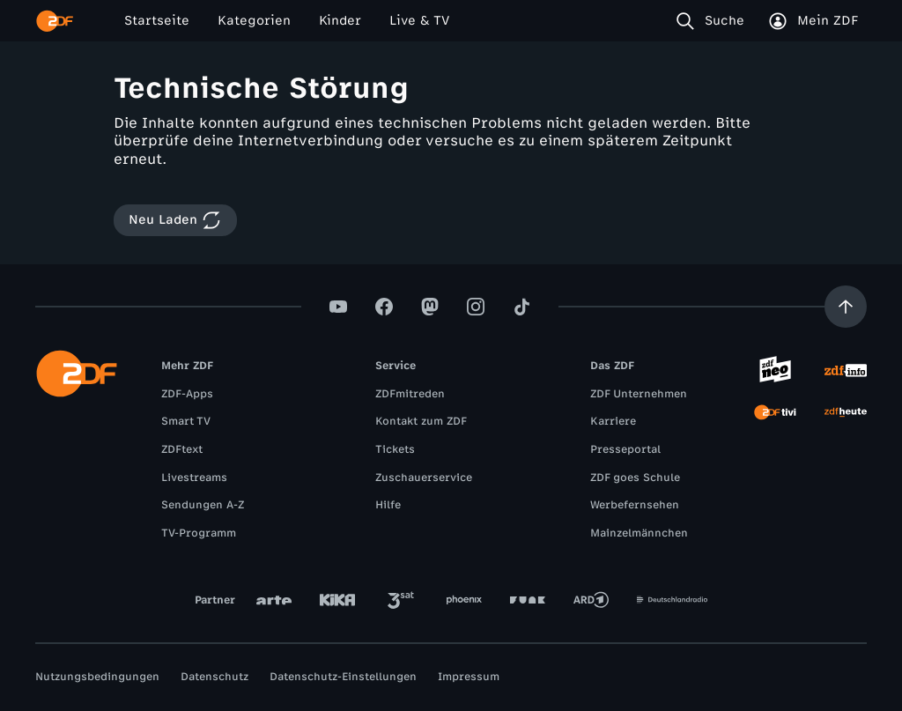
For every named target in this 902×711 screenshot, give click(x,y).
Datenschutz (214, 676)
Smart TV (186, 421)
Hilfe (388, 505)
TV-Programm (198, 533)
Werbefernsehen (634, 505)
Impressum (468, 676)
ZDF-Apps (187, 394)
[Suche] (714, 21)
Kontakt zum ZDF (421, 421)
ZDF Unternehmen (638, 394)
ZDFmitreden (410, 394)
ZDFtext (182, 449)
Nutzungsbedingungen (97, 676)
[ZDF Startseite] (54, 21)
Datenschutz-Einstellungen (343, 676)
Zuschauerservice (423, 477)
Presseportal (625, 449)
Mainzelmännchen (639, 533)
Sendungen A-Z (202, 505)
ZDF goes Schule (635, 477)
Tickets (395, 449)
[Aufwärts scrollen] (845, 306)
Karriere (613, 421)
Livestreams (194, 477)
